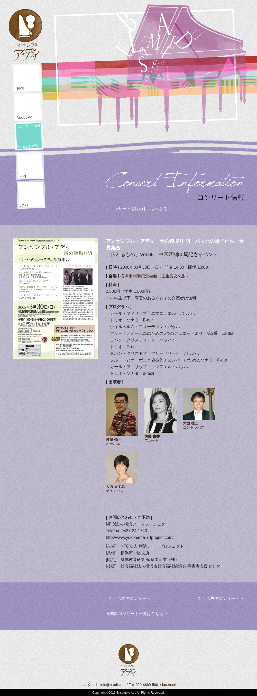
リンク (30, 194)
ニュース (26, 77)
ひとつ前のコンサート (129, 598)
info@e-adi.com (113, 685)
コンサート (28, 136)
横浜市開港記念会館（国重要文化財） (155, 276)
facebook (169, 685)
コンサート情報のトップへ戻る (139, 209)
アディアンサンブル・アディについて (27, 106)
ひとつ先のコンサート (218, 598)
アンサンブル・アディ (25, 33)
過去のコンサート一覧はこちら (134, 613)
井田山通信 (29, 165)
